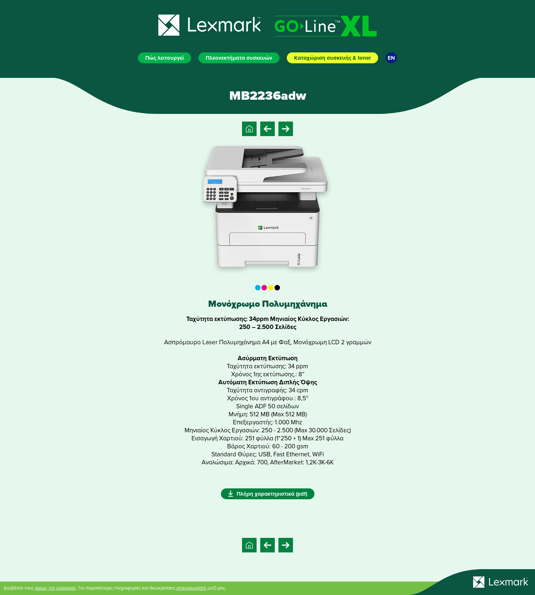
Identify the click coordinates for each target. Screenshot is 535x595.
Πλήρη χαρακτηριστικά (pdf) (267, 493)
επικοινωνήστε (191, 588)
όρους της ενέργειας (55, 588)
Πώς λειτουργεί (164, 58)
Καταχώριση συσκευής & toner (332, 58)
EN (391, 58)
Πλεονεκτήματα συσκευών (239, 58)
